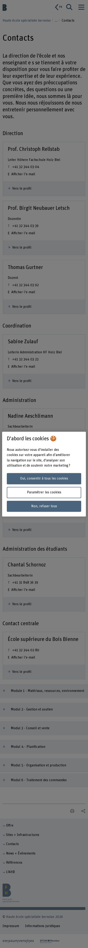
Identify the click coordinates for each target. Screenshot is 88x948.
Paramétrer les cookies (44, 492)
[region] (44, 474)
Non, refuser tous (44, 506)
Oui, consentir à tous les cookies (44, 478)
